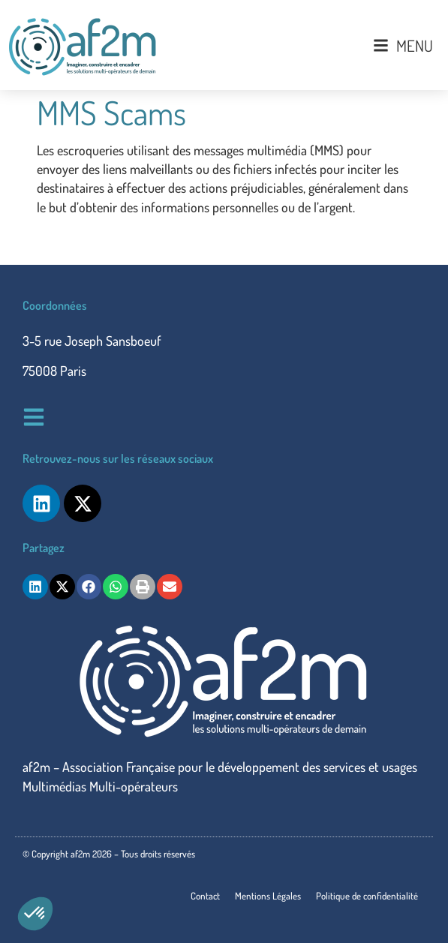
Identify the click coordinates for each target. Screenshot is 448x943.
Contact (205, 896)
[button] (35, 914)
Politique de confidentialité (367, 896)
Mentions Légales (268, 896)
